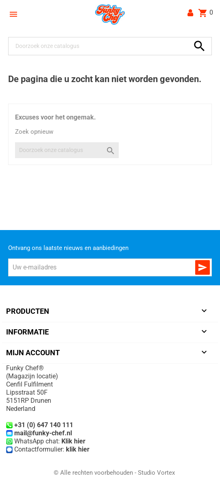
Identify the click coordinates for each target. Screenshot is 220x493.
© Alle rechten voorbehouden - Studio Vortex (114, 472)
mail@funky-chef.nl (43, 433)
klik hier (77, 449)
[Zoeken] (101, 46)
